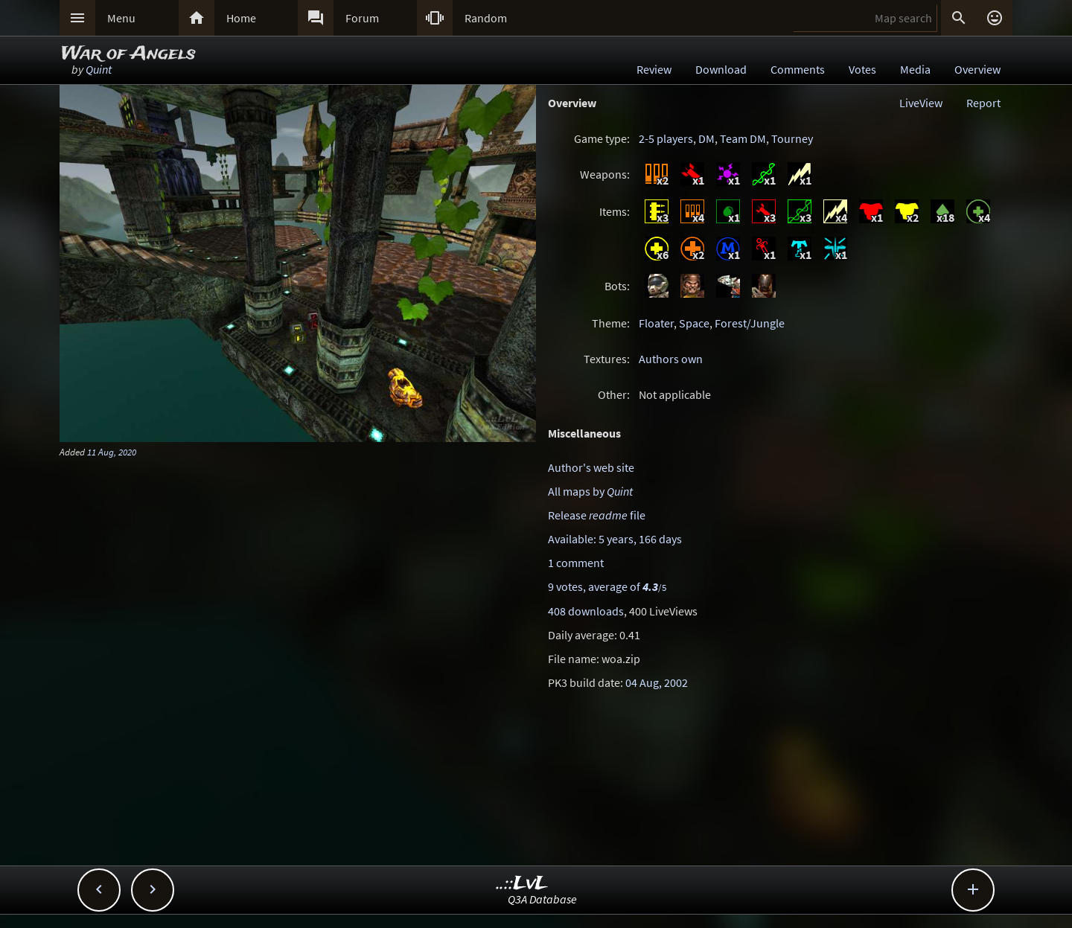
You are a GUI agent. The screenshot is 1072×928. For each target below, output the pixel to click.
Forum (362, 17)
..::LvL (522, 884)
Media (915, 69)
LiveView (920, 102)
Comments (797, 69)
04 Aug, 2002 (656, 682)
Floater (656, 323)
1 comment (576, 562)
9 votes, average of (607, 586)
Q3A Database (542, 899)
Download (721, 69)
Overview (977, 69)
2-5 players (666, 138)
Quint (99, 69)
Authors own (671, 358)
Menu (121, 17)
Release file (596, 515)
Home (241, 17)
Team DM (743, 138)
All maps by (590, 491)
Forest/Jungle (750, 323)
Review (653, 69)
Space (694, 323)
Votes (862, 69)
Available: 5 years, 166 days (615, 538)
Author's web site (591, 467)
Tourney (792, 138)
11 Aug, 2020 (111, 452)
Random (486, 17)
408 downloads (586, 611)
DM (706, 138)
